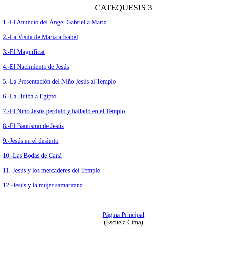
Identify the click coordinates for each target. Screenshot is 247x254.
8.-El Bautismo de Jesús (33, 125)
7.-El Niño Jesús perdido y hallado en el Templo (64, 111)
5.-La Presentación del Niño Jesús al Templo (59, 81)
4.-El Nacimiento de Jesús (36, 66)
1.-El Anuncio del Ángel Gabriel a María (54, 22)
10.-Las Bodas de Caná (32, 155)
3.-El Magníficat (24, 51)
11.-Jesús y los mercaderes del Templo (51, 170)
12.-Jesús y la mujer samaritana (42, 185)
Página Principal (123, 214)
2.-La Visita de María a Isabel (40, 37)
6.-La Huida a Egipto (29, 96)
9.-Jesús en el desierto (30, 140)
